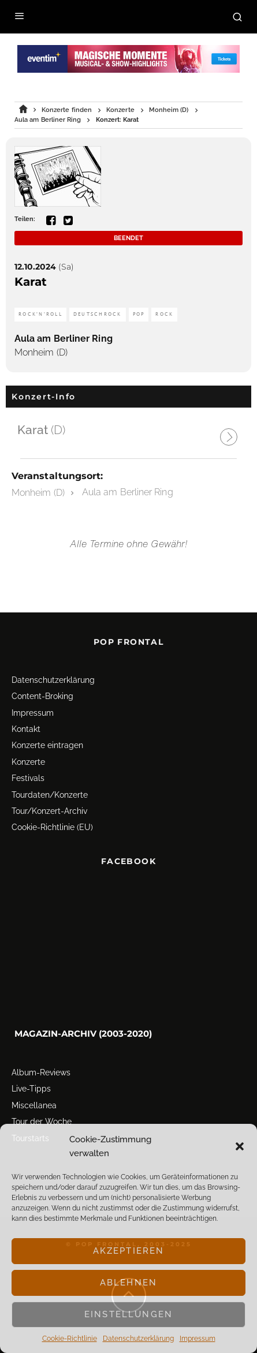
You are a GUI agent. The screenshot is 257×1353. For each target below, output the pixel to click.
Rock (164, 314)
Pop (139, 314)
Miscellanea (34, 1105)
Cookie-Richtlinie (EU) (52, 827)
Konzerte (28, 762)
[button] (239, 1146)
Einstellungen (128, 1314)
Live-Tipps (31, 1088)
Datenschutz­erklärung (138, 1339)
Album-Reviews (41, 1072)
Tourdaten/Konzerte (50, 794)
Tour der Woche (42, 1121)
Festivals (28, 778)
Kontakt (26, 729)
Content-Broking (42, 696)
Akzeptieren (129, 1251)
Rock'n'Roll (40, 314)
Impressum (197, 1339)
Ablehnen (128, 1282)
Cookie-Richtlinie (69, 1339)
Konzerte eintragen (47, 745)
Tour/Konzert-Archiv (49, 811)
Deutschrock (97, 314)
